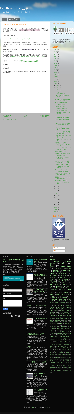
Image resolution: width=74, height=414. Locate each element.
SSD (68, 310)
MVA (63, 330)
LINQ (51, 296)
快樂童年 (57, 321)
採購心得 (64, 321)
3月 (57, 199)
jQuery (52, 279)
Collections (59, 347)
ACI (52, 341)
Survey (58, 292)
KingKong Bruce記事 (14, 8)
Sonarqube (67, 359)
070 (57, 339)
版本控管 (58, 309)
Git (50, 305)
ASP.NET (56, 270)
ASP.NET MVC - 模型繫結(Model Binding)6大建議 (62, 161)
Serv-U (63, 294)
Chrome (69, 325)
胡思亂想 (54, 289)
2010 (55, 207)
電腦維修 (54, 297)
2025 (55, 52)
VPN (51, 363)
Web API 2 (64, 277)
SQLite (68, 357)
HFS (56, 351)
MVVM (51, 302)
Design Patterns (54, 310)
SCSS (51, 318)
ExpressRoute (67, 315)
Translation (52, 362)
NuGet (60, 299)
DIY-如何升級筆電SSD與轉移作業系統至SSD (40, 290)
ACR (68, 302)
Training (53, 334)
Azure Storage (53, 313)
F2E (68, 326)
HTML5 (66, 291)
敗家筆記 (59, 370)
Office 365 (57, 355)
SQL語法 (53, 281)
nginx (69, 296)
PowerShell (53, 275)
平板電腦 (53, 370)
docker (66, 272)
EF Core (57, 349)
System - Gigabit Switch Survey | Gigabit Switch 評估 (62, 128)
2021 (55, 61)
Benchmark (66, 344)
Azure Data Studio (56, 344)
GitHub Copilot (60, 328)
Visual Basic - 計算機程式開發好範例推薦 (62, 132)
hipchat (69, 367)
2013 (55, 79)
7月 (57, 190)
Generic (51, 351)
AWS (66, 341)
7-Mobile (66, 339)
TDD (70, 333)
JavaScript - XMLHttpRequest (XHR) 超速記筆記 (63, 148)
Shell (55, 359)
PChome (64, 355)
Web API (56, 272)
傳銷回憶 (57, 302)
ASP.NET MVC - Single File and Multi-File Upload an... (62, 116)
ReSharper (52, 333)
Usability (66, 292)
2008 (55, 211)
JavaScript (54, 261)
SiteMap (60, 359)
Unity (62, 362)
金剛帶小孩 (62, 281)
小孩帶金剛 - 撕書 (60, 106)
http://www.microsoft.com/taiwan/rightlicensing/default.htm (19, 39)
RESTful (67, 331)
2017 (55, 70)
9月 (57, 186)
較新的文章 (7, 116)
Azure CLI (67, 323)
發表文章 (57, 247)
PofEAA (63, 317)
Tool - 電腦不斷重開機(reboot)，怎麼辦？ (61, 103)
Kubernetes (59, 286)
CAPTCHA (52, 346)
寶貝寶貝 (63, 302)
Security (59, 333)
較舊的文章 (44, 116)
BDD (59, 325)
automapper (52, 367)
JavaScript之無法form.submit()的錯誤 (36, 362)
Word (63, 365)
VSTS (51, 294)
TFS (68, 360)
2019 (55, 65)
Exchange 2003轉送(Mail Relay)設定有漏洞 (40, 390)
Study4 (58, 360)
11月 (57, 87)
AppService (63, 342)
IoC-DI (51, 352)
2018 (55, 67)
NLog (64, 354)
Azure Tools (53, 325)
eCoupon (52, 338)
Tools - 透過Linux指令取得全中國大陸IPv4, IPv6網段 (62, 124)
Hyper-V (52, 330)
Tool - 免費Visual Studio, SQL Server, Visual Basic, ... (63, 120)
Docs (51, 349)
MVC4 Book (54, 284)
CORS (63, 325)
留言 (55, 250)
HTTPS (55, 305)
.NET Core (65, 284)
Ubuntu (69, 287)
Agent (70, 341)
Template (57, 318)
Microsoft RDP (53, 354)
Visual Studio (57, 259)
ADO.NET (65, 282)
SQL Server (67, 270)
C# (68, 294)
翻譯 (67, 370)
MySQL (52, 331)
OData (68, 354)
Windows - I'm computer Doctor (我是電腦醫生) (61, 170)
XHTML (64, 296)
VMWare (67, 362)
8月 (57, 188)
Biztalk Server (53, 304)
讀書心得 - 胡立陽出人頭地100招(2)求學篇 (62, 154)
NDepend (67, 305)
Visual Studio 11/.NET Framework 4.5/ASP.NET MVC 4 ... (62, 182)
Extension (62, 326)
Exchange (60, 315)
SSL (65, 299)
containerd (59, 367)
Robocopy (63, 357)
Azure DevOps (59, 300)
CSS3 (60, 304)
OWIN (51, 355)
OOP (57, 331)
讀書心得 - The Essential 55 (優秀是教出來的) (62, 177)
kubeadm (59, 338)
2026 (55, 49)
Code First (52, 347)
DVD (68, 347)
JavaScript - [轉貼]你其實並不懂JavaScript (63, 136)
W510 (55, 363)
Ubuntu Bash (64, 318)
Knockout (54, 299)
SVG (51, 359)
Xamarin (67, 312)
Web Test (61, 312)
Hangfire (67, 328)
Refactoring (52, 307)
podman (56, 368)
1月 (57, 204)
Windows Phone (64, 336)
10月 (57, 90)
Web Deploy (64, 363)
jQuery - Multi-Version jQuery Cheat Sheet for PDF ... (62, 100)
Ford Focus (66, 304)
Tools (52, 266)
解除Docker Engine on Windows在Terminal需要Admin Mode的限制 (35, 334)
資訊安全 (63, 273)
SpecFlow (52, 360)
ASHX (61, 341)
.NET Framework (62, 279)
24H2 (61, 339)
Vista (57, 294)
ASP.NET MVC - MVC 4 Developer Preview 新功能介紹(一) (62, 166)
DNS (64, 347)
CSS (51, 286)
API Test (56, 341)
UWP (58, 362)
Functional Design (65, 349)
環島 (64, 370)
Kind (56, 352)
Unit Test (57, 296)
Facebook (52, 328)
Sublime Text (61, 307)
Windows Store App (56, 365)
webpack (65, 368)
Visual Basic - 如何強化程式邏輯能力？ (62, 113)
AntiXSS (58, 342)
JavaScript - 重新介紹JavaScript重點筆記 (61, 109)
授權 (17, 19)
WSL (59, 363)
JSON (61, 305)
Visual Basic (65, 266)
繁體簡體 (57, 268)
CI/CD (57, 346)
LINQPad (61, 352)
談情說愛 (62, 289)
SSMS (51, 312)
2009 (55, 209)
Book (63, 309)
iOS (52, 368)
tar (60, 368)
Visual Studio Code (61, 334)
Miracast (59, 354)
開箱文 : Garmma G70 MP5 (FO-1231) (39, 374)
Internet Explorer (66, 351)
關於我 (11, 19)
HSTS (60, 351)
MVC (64, 264)
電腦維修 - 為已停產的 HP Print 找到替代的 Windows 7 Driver (62, 144)
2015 (55, 74)
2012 (55, 81)
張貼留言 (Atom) (11, 119)
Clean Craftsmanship (65, 346)
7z (70, 339)
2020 (55, 63)
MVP (68, 330)
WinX (70, 363)
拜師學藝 (29, 346)
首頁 (4, 19)
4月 (57, 197)
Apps (61, 323)
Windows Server (58, 320)
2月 (57, 202)
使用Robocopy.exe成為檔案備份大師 (36, 305)
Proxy (68, 317)
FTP (70, 297)
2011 (55, 83)
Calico (68, 309)
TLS (56, 312)
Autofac (69, 342)
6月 (57, 193)
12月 (57, 85)
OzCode (62, 331)
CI (59, 313)
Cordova (67, 300)
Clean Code (55, 326)
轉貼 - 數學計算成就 (60, 151)
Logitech (67, 352)
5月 (57, 195)
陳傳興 (21, 61)
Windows (10, 61)
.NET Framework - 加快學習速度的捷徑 (62, 158)
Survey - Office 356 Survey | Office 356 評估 (62, 92)
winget (69, 368)
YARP (68, 365)
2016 (55, 72)
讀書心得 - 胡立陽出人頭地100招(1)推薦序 (62, 174)
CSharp (64, 313)
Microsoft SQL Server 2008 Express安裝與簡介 (40, 275)
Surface (63, 360)
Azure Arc (58, 291)
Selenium (65, 333)
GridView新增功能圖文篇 (40, 318)
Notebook (62, 310)
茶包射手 (63, 275)
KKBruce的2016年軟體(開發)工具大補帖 (40, 260)
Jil (52, 317)
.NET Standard (63, 297)
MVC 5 (58, 287)
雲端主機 (55, 323)
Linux (51, 292)
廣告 (65, 338)
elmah (64, 367)
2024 (55, 54)
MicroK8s (57, 317)
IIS (63, 287)
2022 (55, 58)
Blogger (47, 407)
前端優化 (66, 320)
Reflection (57, 357)
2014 (55, 76)
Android (53, 342)
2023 (55, 56)
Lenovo (58, 330)
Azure (52, 273)
